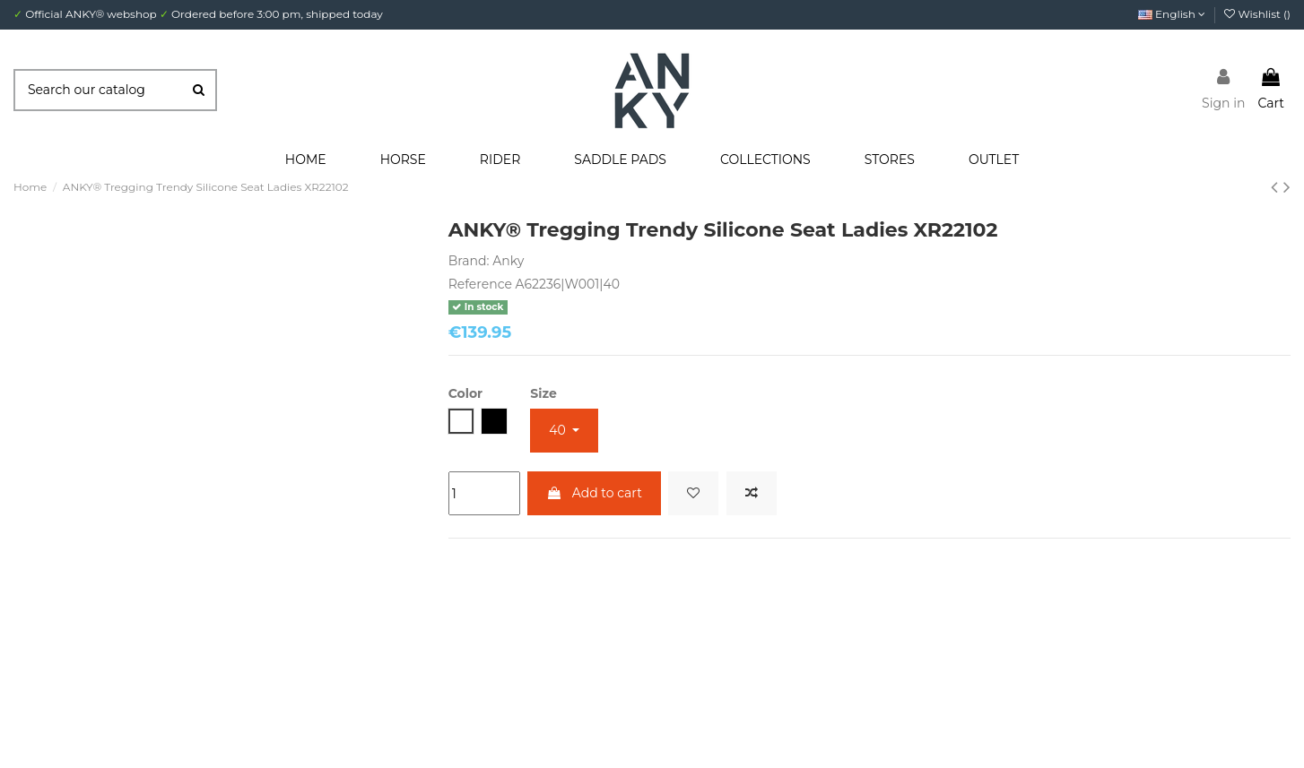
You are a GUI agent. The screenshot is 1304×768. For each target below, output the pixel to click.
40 (559, 430)
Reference (480, 284)
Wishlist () (1257, 14)
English (1171, 14)
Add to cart (594, 493)
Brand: (469, 261)
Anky (508, 261)
